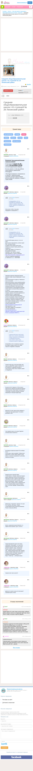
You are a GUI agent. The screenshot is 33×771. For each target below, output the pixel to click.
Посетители (7, 141)
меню (7, 95)
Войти (29, 2)
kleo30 (13, 330)
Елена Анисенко (8, 498)
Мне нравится (16, 141)
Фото (26, 137)
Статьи (20, 137)
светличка (6, 519)
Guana (13, 197)
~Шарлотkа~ (7, 567)
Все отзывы (16, 647)
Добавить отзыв (8, 90)
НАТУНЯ (6, 154)
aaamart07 (6, 192)
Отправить (4, 747)
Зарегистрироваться (22, 2)
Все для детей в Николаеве (19, 11)
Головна (4, 11)
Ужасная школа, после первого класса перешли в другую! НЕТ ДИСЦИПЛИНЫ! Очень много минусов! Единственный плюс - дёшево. (15, 643)
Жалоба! (29, 84)
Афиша (6, 137)
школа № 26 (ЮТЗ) (13, 156)
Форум (23, 134)
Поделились (7, 144)
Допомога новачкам (8, 702)
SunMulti (6, 636)
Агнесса (6, 425)
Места (9, 11)
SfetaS (5, 618)
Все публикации (8, 134)
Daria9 (5, 405)
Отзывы (17, 134)
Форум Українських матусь (14, 689)
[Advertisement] (16, 35)
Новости (13, 137)
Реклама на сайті (7, 699)
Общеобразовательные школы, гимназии (12, 12)
